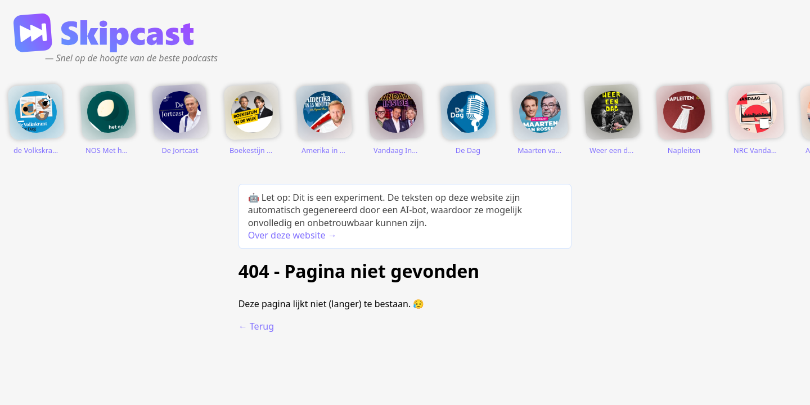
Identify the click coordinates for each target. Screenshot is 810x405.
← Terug (256, 326)
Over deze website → (292, 235)
